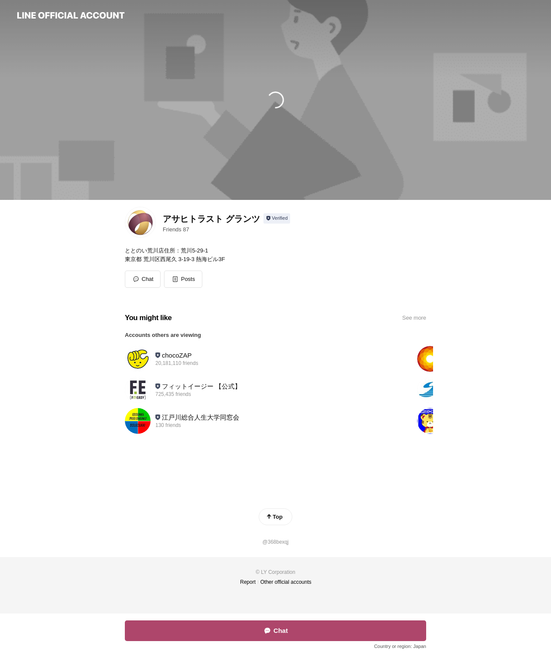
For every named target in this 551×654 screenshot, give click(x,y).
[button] (183, 279)
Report (248, 582)
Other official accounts (286, 582)
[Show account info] (277, 218)
